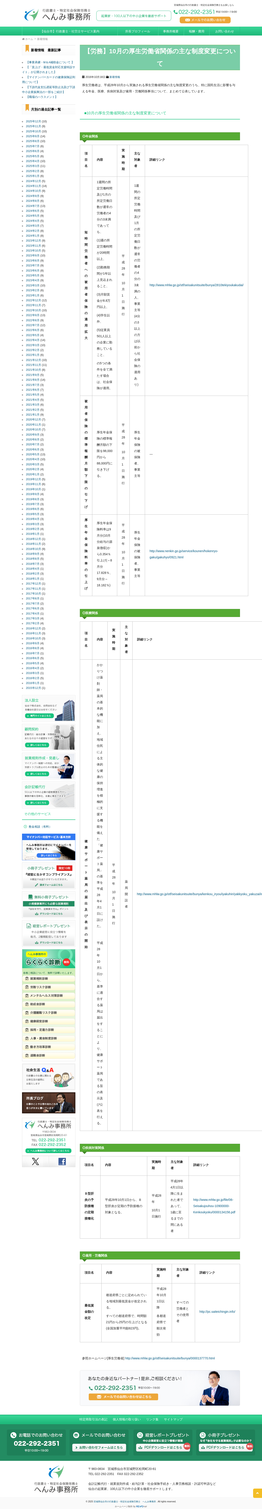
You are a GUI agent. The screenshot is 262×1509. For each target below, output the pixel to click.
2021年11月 (33, 365)
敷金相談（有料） (40, 826)
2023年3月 (33, 285)
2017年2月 (33, 623)
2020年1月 (33, 474)
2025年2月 (33, 171)
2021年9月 (33, 375)
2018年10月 (33, 549)
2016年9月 (33, 643)
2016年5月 (33, 663)
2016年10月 (33, 638)
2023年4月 (33, 280)
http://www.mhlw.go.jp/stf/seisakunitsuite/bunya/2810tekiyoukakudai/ (196, 285)
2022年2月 (33, 350)
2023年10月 (33, 250)
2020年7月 (33, 444)
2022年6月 (33, 330)
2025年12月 (33, 121)
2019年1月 (33, 533)
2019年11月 (33, 484)
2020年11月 (33, 424)
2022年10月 (33, 310)
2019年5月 (33, 514)
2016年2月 (33, 678)
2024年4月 (33, 220)
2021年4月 (33, 399)
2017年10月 (33, 593)
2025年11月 (33, 126)
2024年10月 (33, 190)
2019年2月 (33, 529)
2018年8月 (33, 558)
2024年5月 (33, 215)
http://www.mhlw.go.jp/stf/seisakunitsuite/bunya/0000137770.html (170, 1358)
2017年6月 (33, 608)
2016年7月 (33, 653)
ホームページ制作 (124, 1506)
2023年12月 (33, 240)
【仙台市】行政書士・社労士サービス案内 (69, 31)
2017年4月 (33, 613)
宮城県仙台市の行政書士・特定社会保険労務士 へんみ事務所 (125, 1501)
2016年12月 (33, 628)
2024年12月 (33, 181)
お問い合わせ (224, 31)
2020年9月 (33, 434)
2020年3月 (33, 464)
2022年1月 (33, 355)
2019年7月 (33, 504)
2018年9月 (33, 553)
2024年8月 (33, 200)
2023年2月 (33, 290)
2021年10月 (33, 369)
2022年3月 (33, 345)
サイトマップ (173, 1419)
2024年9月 (33, 196)
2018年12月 (33, 539)
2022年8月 (33, 320)
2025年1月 (33, 176)
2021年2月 (33, 409)
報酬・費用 (196, 31)
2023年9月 (33, 255)
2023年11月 (33, 245)
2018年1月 (33, 578)
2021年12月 (33, 360)
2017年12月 (33, 583)
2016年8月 (33, 648)
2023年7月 (33, 265)
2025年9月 (33, 136)
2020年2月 (33, 469)
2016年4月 (33, 668)
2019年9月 (33, 494)
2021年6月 (33, 389)
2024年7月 (33, 206)
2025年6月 (33, 151)
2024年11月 (33, 186)
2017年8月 (33, 598)
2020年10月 (33, 429)
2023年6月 (33, 270)
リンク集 (152, 1419)
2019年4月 (33, 519)
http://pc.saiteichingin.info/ (217, 1311)
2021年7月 (33, 385)
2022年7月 (33, 325)
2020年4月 (33, 459)
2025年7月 (33, 146)
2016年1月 (33, 683)
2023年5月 (33, 275)
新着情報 (114, 77)
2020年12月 (33, 419)
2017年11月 (33, 588)
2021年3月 (33, 404)
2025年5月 (33, 156)
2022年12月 (33, 300)
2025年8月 (33, 141)
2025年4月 (33, 161)
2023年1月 (33, 295)
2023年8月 (33, 260)
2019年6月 (33, 509)
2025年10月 (33, 131)
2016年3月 (33, 673)
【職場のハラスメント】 (42, 97)
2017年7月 (33, 603)
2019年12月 (33, 479)
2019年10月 (33, 489)
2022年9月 (33, 315)
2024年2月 (33, 230)
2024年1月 (33, 235)
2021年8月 (33, 379)
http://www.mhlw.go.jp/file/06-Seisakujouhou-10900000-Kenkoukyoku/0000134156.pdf (214, 1206)
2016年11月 (33, 633)
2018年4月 (33, 568)
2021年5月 (33, 394)
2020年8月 (33, 439)
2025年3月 (33, 166)
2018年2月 (33, 573)
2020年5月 (33, 454)
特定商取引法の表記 (93, 1419)
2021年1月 (33, 414)
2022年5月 (33, 335)
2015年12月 (33, 688)
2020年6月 (33, 449)
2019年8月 (33, 499)
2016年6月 (33, 658)
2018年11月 (33, 543)
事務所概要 (171, 31)
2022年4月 (33, 340)
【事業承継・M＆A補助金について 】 (50, 62)
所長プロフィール (137, 31)
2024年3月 (33, 225)
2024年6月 (33, 210)
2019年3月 (33, 524)
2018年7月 (33, 563)
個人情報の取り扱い (127, 1419)
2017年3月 (33, 618)
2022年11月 (33, 305)
